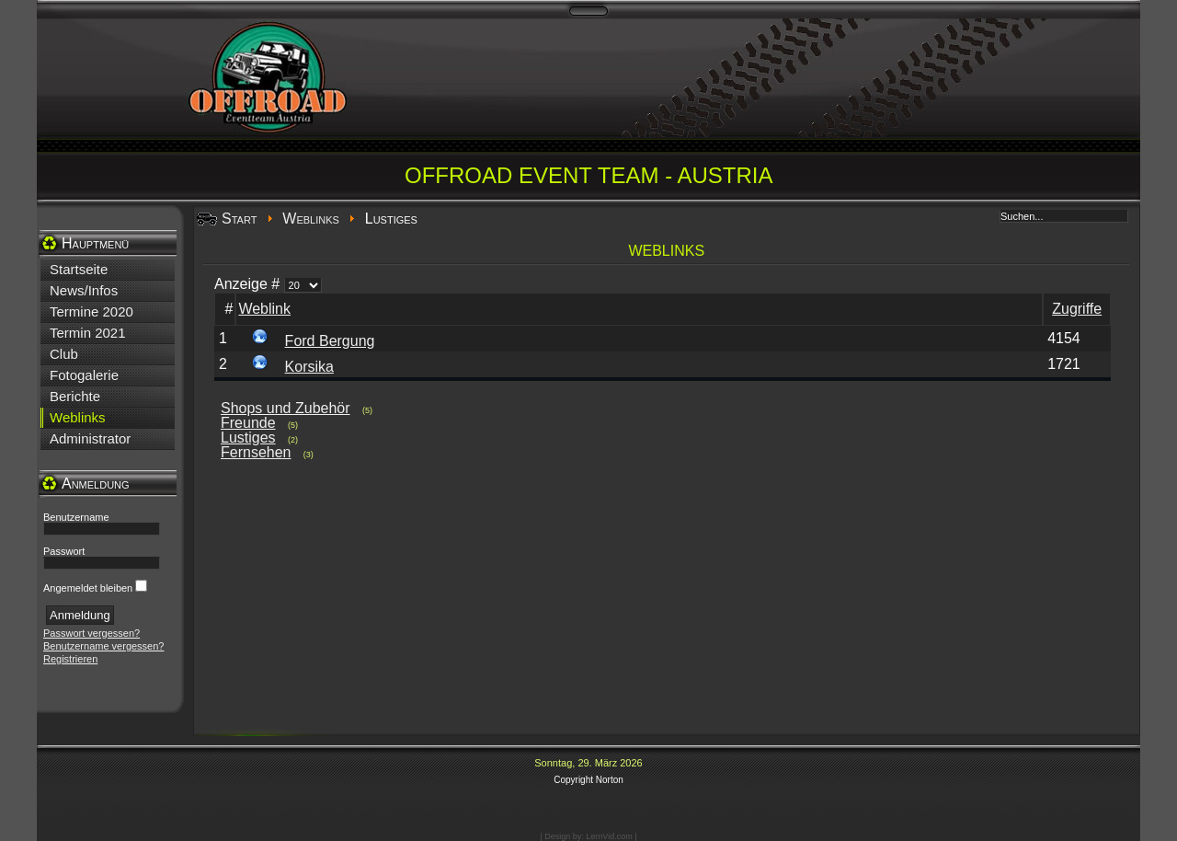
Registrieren (70, 658)
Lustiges (248, 437)
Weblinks (310, 218)
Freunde (248, 423)
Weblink (264, 309)
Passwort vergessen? (91, 633)
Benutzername (76, 517)
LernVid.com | (611, 836)
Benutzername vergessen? (103, 645)
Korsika (309, 366)
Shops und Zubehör (285, 408)
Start (239, 218)
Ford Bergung (330, 341)
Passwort (64, 551)
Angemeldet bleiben (87, 587)
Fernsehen (256, 452)
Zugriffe (1077, 309)
